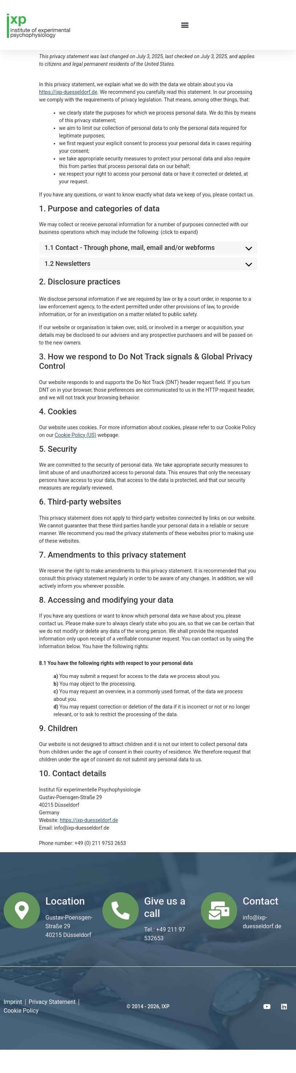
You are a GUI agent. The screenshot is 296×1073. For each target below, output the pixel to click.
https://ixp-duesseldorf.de (68, 115)
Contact (260, 924)
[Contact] (219, 934)
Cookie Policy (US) (76, 458)
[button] (185, 25)
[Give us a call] (120, 934)
